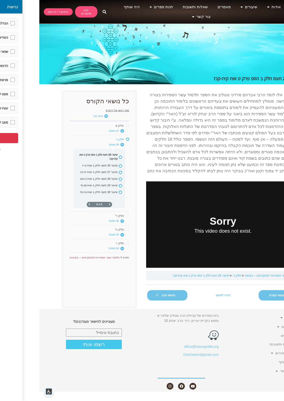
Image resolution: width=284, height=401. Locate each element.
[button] (65, 11)
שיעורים (209, 7)
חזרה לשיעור (183, 295)
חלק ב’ (197, 275)
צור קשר (162, 17)
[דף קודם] (70, 204)
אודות (234, 7)
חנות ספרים (122, 7)
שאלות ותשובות (156, 7)
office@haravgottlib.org (162, 346)
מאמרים (184, 7)
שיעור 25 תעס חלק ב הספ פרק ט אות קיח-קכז (161, 275)
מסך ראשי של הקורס (78, 110)
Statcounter (275, 398)
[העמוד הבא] (50, 204)
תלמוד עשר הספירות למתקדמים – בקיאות (230, 275)
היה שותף (92, 7)
